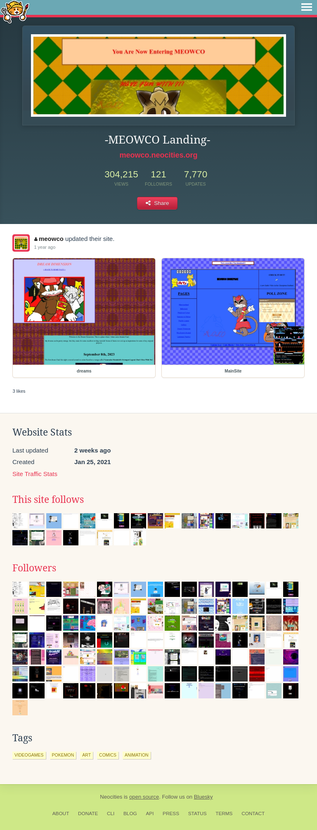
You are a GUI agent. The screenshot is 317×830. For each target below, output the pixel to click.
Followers (34, 568)
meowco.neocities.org (158, 155)
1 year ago (44, 247)
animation (137, 754)
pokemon (63, 754)
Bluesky (203, 797)
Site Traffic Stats (34, 473)
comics (107, 754)
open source (144, 797)
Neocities (111, 797)
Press (171, 813)
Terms (223, 813)
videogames (29, 754)
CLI (110, 813)
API (150, 813)
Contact (253, 813)
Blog (130, 813)
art (86, 754)
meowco (49, 238)
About (60, 813)
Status (197, 813)
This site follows (48, 499)
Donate (88, 813)
